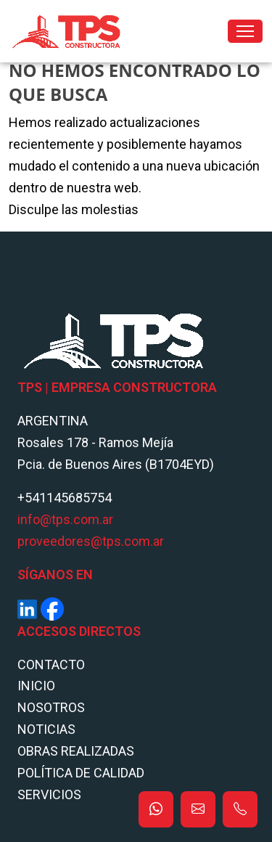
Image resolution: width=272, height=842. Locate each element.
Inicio (36, 685)
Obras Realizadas (75, 751)
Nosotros (51, 707)
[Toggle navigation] (245, 31)
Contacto (51, 664)
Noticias (46, 729)
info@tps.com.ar (65, 519)
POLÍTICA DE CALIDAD (80, 772)
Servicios (49, 794)
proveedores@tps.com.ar (90, 541)
